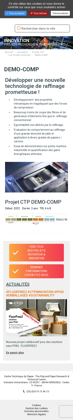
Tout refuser (39, 13)
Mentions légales (36, 414)
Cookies (36, 405)
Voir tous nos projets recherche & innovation (36, 252)
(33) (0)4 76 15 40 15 (37, 391)
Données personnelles (36, 411)
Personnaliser (60, 13)
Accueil (9, 52)
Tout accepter (15, 13)
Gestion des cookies (37, 408)
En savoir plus (15, 352)
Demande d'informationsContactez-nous (36, 271)
